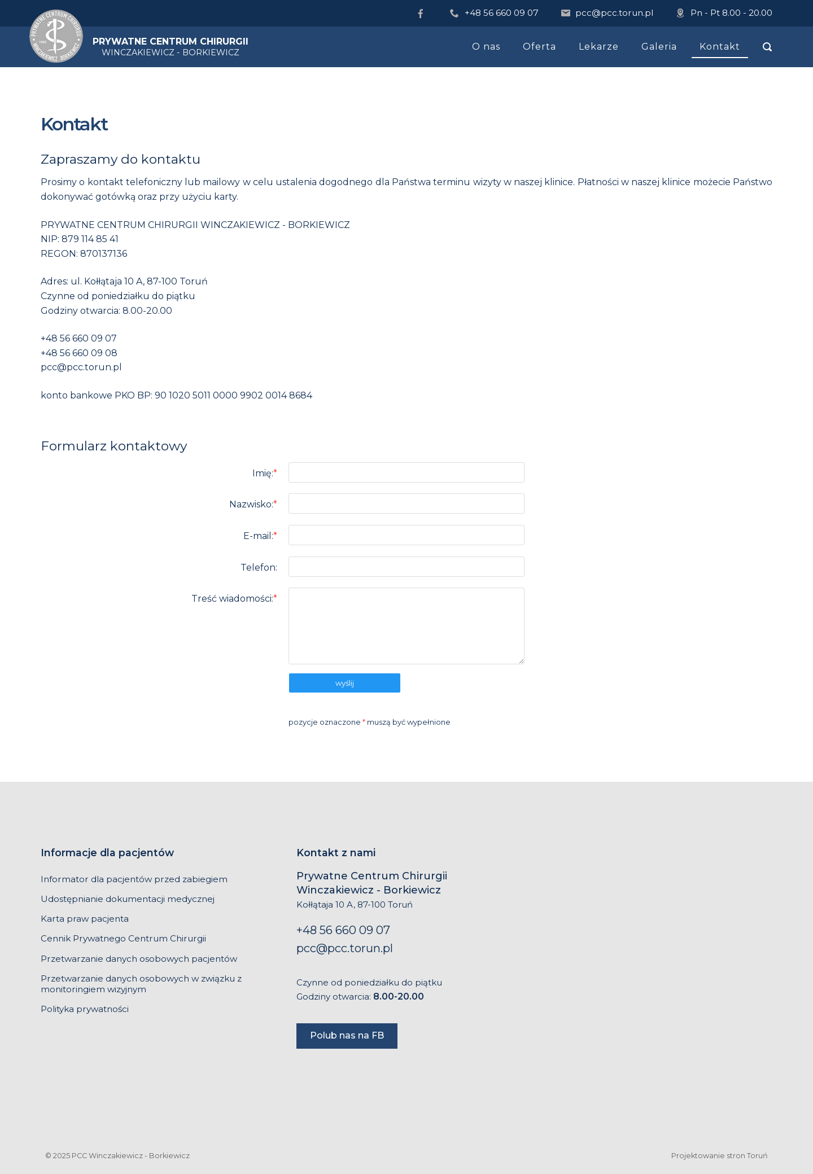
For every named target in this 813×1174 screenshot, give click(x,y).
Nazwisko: (253, 504)
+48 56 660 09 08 (79, 353)
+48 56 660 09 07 (502, 12)
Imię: (264, 473)
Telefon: (259, 567)
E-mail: (260, 536)
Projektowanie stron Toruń (719, 1155)
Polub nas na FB (347, 1035)
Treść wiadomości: (234, 598)
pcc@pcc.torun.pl (614, 12)
